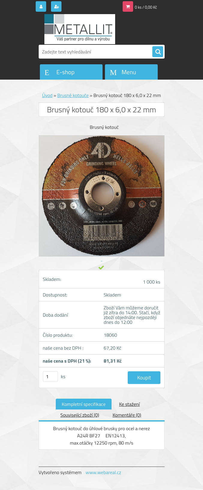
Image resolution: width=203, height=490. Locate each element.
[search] (157, 52)
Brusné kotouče (73, 95)
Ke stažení (129, 404)
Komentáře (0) (126, 414)
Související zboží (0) (79, 414)
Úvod (47, 95)
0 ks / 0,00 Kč (146, 7)
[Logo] (80, 29)
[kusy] (50, 376)
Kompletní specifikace (84, 404)
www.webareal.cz (103, 472)
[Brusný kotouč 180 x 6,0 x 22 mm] (102, 199)
